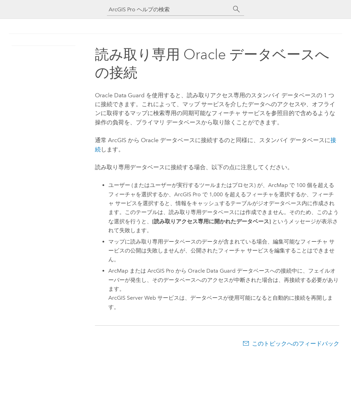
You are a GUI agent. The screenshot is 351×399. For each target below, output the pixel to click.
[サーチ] (236, 9)
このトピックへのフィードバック (295, 343)
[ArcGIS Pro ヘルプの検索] (168, 9)
